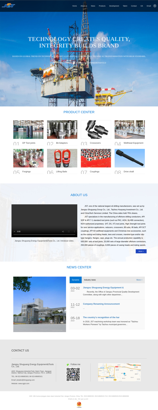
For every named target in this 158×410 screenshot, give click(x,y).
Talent (125, 6)
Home (74, 6)
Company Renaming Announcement (101, 304)
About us (84, 6)
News (93, 6)
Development (114, 6)
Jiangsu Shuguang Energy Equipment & (103, 287)
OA (142, 6)
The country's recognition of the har (101, 317)
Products (102, 6)
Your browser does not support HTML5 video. (44, 220)
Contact (134, 6)
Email (149, 6)
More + (141, 251)
